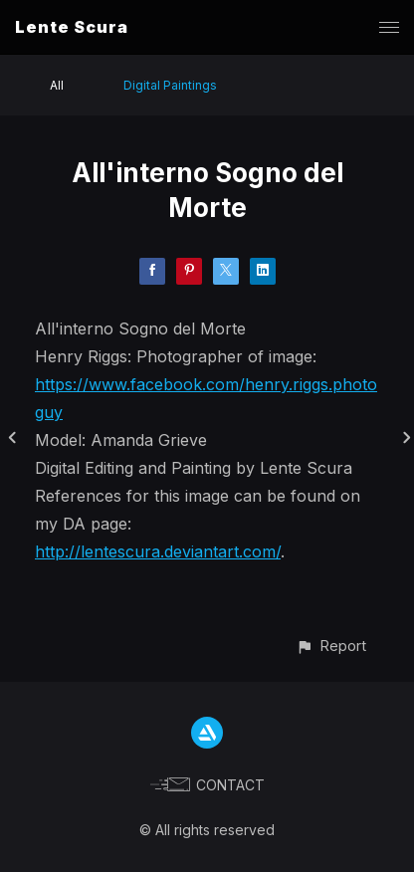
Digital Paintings (170, 85)
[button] (331, 645)
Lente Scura (71, 27)
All (57, 85)
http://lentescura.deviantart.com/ (158, 551)
